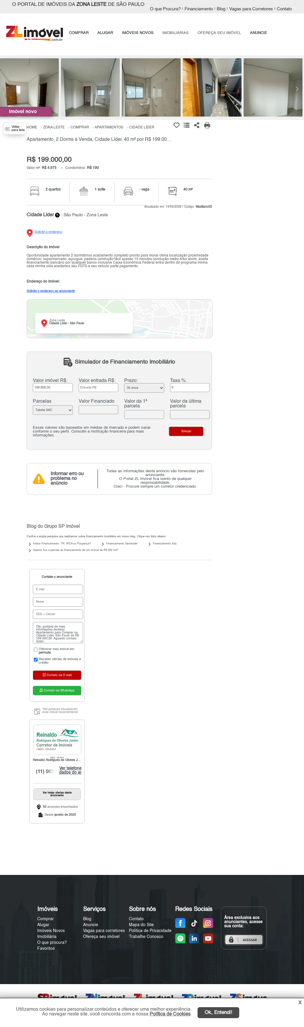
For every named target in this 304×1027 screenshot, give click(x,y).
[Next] (296, 88)
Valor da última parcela (185, 404)
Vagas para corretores (104, 931)
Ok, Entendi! (218, 1012)
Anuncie (90, 925)
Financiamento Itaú (165, 543)
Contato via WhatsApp (57, 690)
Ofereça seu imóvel (101, 937)
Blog (221, 9)
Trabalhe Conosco (146, 937)
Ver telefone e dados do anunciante (77, 770)
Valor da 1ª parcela (135, 404)
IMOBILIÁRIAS (175, 33)
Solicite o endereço (48, 232)
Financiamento (199, 9)
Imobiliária (46, 937)
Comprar (45, 919)
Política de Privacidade (150, 931)
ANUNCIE (258, 33)
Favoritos (46, 949)
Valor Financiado (96, 401)
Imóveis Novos (51, 931)
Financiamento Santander (122, 543)
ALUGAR (105, 33)
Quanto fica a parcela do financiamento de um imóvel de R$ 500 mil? (75, 550)
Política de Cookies (170, 1014)
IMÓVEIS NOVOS (137, 33)
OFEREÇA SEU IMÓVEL (219, 33)
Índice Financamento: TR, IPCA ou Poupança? (62, 543)
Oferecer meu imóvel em (53, 650)
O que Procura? (165, 9)
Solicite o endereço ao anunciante (51, 291)
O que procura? (52, 943)
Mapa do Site (141, 925)
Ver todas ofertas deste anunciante (57, 794)
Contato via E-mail (57, 675)
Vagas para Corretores (251, 9)
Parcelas (42, 401)
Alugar (43, 925)
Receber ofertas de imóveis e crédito (57, 661)
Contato (284, 9)
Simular (186, 431)
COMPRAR (78, 33)
